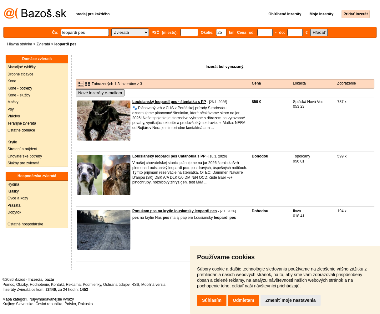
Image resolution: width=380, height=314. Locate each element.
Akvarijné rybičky (22, 67)
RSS (135, 284)
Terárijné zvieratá (22, 123)
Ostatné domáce (21, 130)
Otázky (22, 284)
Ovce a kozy (18, 198)
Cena (256, 83)
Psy (11, 109)
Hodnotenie (39, 284)
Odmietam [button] (243, 300)
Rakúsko (85, 304)
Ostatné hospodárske (25, 224)
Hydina (13, 184)
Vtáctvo (14, 116)
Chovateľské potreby (25, 156)
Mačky (13, 102)
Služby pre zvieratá (23, 163)
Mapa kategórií (15, 299)
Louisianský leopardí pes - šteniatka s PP (169, 102)
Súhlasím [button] (211, 300)
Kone (12, 81)
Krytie (12, 142)
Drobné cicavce (20, 74)
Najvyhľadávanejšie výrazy (51, 299)
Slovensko (24, 304)
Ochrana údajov (116, 284)
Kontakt (57, 284)
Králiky (13, 191)
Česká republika (48, 304)
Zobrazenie (346, 83)
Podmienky (92, 284)
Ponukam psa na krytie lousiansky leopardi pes (174, 211)
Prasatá (14, 205)
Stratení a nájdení (22, 149)
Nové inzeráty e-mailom (100, 92)
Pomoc (8, 284)
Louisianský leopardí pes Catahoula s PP (168, 156)
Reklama (73, 284)
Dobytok (14, 212)
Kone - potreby (20, 88)
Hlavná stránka (19, 44)
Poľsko (70, 304)
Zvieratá (43, 44)
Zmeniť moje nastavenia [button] (291, 300)
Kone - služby (19, 95)
